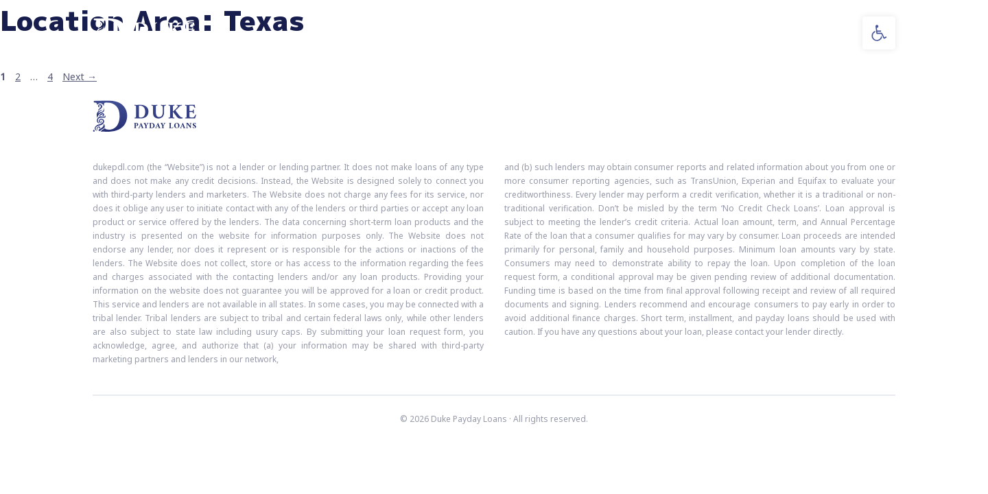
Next (79, 76)
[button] (878, 32)
